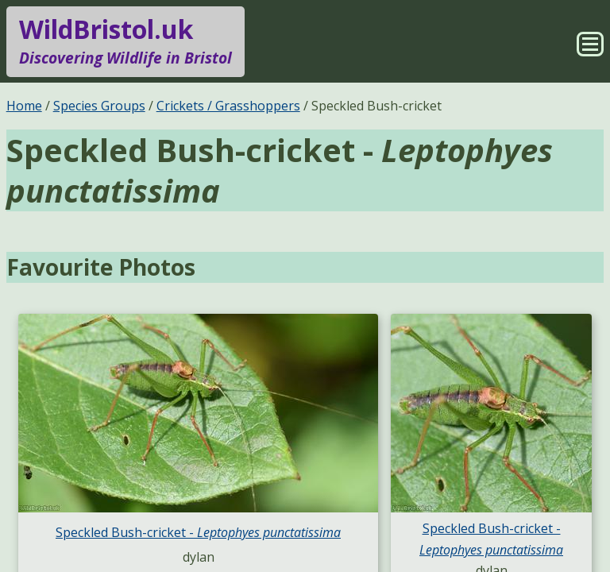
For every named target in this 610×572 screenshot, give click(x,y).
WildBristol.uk (125, 41)
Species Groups (99, 105)
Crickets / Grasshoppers (228, 105)
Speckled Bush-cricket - (198, 532)
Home (24, 105)
